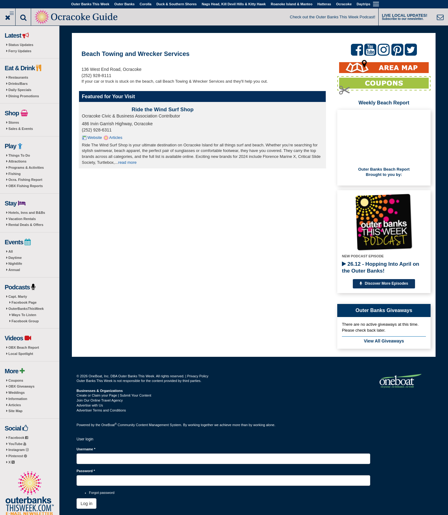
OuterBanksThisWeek (26, 308)
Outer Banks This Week (90, 4)
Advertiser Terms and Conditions (101, 410)
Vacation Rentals (22, 219)
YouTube (17, 444)
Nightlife (15, 263)
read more (127, 162)
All (10, 251)
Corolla (146, 4)
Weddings (16, 392)
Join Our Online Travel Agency (100, 400)
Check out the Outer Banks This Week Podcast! (333, 17)
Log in (86, 503)
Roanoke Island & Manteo (291, 4)
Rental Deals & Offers (25, 225)
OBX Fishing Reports (25, 186)
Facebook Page (24, 302)
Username (86, 449)
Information (17, 399)
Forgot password (101, 492)
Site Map (15, 411)
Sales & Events (20, 129)
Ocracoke (344, 4)
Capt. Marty (17, 296)
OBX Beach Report (23, 347)
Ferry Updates (19, 51)
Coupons (15, 380)
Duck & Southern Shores (176, 4)
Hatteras (324, 4)
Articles (14, 405)
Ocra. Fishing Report (25, 180)
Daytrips (363, 4)
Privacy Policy (197, 376)
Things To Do (19, 155)
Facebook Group (25, 321)
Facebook (18, 437)
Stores (13, 122)
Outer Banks (124, 4)
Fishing (14, 174)
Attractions (17, 161)
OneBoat (109, 425)
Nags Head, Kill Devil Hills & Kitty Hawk (234, 4)
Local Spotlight (20, 354)
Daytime (15, 258)
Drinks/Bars (18, 83)
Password (86, 471)
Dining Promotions (23, 96)
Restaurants (18, 77)
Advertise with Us (90, 405)
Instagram (18, 450)
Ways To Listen (24, 315)
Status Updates (20, 45)
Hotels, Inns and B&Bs (26, 212)
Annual (14, 270)
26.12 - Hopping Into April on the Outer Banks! (380, 267)
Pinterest (17, 456)
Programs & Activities (26, 167)
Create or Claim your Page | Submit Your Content (114, 395)
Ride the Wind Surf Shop (163, 110)
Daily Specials (19, 90)
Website (94, 137)
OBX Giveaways (21, 386)
